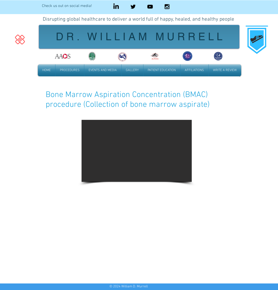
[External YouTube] (137, 234)
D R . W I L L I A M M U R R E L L (139, 36)
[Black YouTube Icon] (150, 6)
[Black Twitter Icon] (133, 6)
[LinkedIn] (116, 6)
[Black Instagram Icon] (167, 6)
